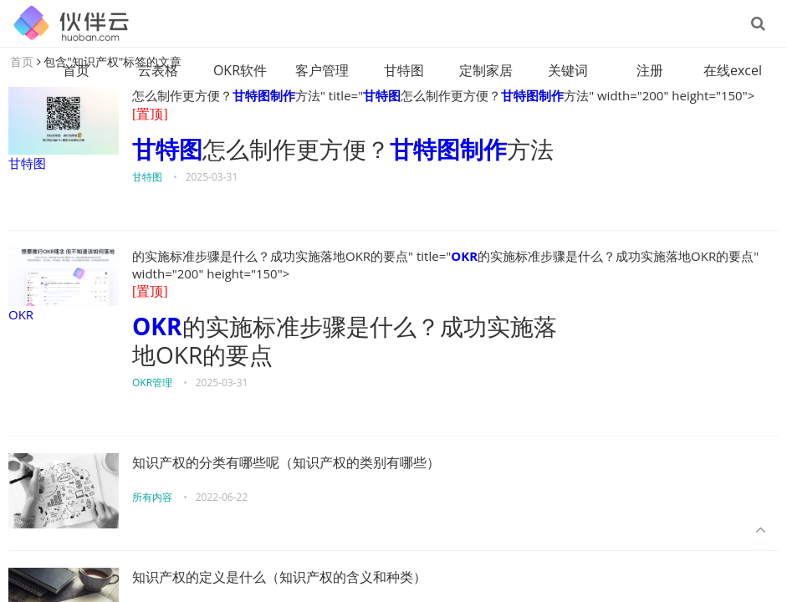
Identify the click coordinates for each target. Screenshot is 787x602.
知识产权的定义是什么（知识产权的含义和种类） (279, 577)
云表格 (158, 70)
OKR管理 (152, 382)
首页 (76, 70)
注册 (649, 70)
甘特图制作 (264, 95)
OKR (63, 285)
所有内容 (152, 497)
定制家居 (486, 70)
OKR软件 (240, 70)
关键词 (568, 70)
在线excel (732, 70)
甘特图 (404, 70)
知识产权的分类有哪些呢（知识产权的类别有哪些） (286, 463)
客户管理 (322, 70)
